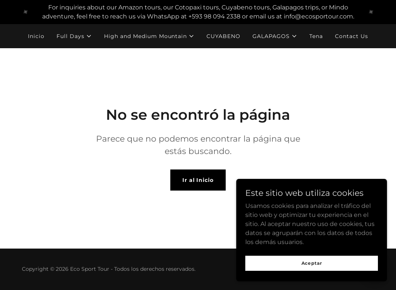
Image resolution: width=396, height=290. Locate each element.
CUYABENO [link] (223, 36)
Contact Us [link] (351, 36)
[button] (74, 36)
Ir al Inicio (198, 180)
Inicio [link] (36, 36)
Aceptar (311, 263)
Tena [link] (316, 36)
